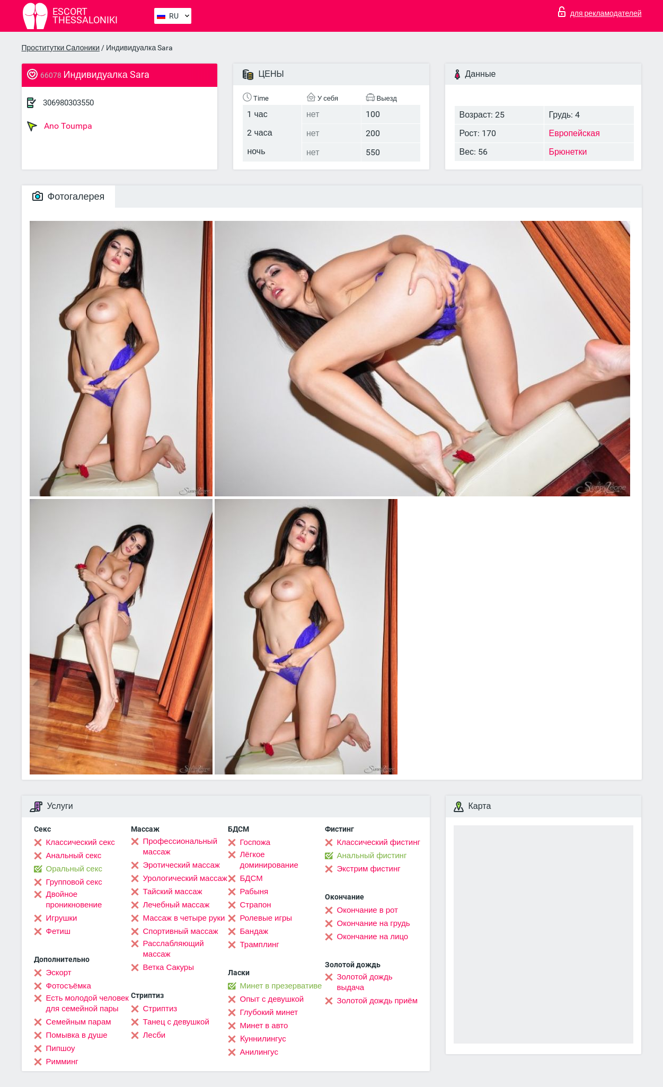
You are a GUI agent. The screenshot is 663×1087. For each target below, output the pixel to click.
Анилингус (259, 1052)
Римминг (62, 1061)
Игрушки (61, 918)
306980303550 (68, 103)
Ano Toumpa (59, 126)
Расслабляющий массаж (173, 949)
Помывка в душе (77, 1035)
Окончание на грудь (373, 923)
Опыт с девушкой (272, 999)
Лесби (154, 1035)
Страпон (255, 905)
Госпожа (255, 842)
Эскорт (59, 972)
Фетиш (58, 931)
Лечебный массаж (176, 905)
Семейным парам (78, 1022)
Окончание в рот (367, 910)
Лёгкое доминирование (269, 860)
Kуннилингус (263, 1039)
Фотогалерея (68, 196)
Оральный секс (74, 869)
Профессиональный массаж (180, 846)
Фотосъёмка (68, 986)
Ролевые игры (266, 918)
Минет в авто (264, 1025)
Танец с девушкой (176, 1022)
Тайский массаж (172, 891)
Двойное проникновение (74, 899)
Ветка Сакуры (168, 967)
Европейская (574, 133)
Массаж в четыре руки (184, 918)
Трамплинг (259, 944)
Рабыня (254, 891)
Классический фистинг (378, 842)
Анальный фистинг (372, 855)
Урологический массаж (185, 878)
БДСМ (251, 878)
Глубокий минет (269, 1012)
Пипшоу (60, 1048)
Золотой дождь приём (377, 1000)
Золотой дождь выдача (365, 982)
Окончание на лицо (373, 936)
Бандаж (254, 931)
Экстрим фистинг (369, 869)
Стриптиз (160, 1008)
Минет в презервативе (281, 986)
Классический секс (80, 842)
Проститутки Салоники (61, 47)
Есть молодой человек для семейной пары (87, 1003)
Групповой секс (74, 882)
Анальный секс (74, 855)
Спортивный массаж (180, 931)
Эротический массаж (181, 865)
